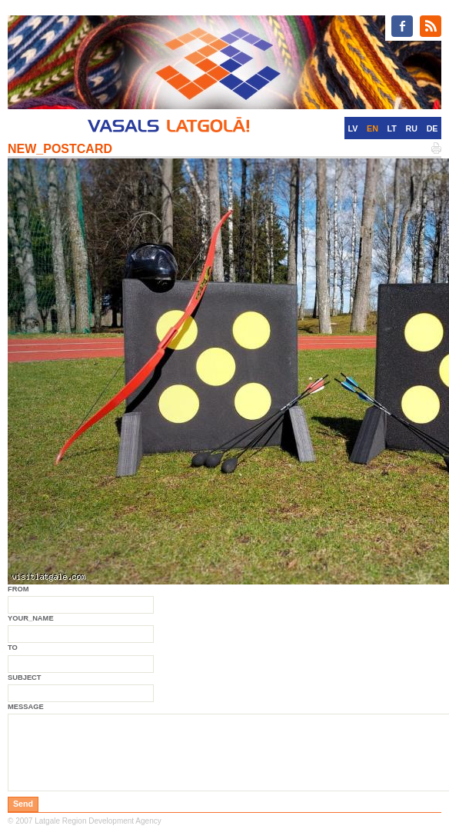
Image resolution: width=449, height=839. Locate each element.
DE (432, 128)
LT (392, 128)
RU (411, 128)
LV (353, 128)
